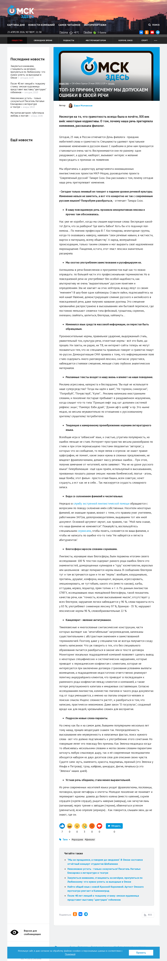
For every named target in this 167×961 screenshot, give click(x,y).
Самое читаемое (69, 24)
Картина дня (16, 24)
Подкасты (68, 40)
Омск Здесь (20, 12)
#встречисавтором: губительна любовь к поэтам (27, 114)
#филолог (90, 839)
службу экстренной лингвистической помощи (101, 503)
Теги (65, 839)
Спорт (144, 40)
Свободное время (43, 40)
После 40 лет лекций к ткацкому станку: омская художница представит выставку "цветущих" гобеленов (28, 88)
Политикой (70, 954)
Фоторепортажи (95, 24)
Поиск (154, 24)
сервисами (84, 531)
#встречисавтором (96, 40)
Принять (141, 952)
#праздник (77, 839)
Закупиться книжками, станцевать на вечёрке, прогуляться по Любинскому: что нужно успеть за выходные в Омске (28, 71)
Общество (17, 40)
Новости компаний (41, 24)
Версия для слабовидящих (32, 932)
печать (111, 83)
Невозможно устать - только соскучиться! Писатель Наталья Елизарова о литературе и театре (27, 102)
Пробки (88, 32)
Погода (63, 32)
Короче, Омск (126, 40)
